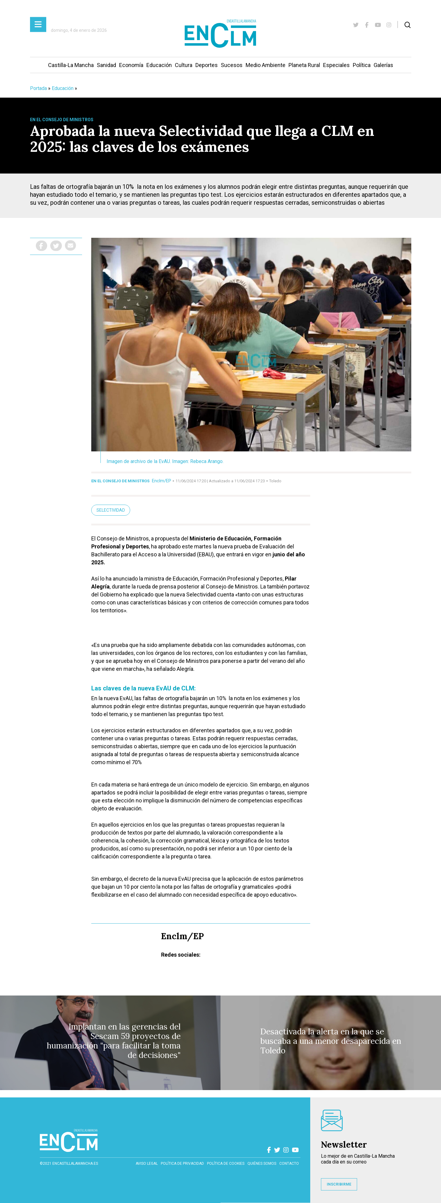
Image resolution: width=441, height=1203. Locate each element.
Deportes (206, 65)
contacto (289, 1163)
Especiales (336, 65)
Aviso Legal (147, 1163)
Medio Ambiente (265, 65)
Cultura (183, 65)
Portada (38, 88)
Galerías (383, 65)
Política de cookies (225, 1163)
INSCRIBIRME (339, 1184)
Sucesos (232, 65)
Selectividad (110, 510)
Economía (131, 65)
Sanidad (106, 65)
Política (362, 65)
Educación (159, 65)
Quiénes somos (261, 1163)
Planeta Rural (304, 65)
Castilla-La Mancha (71, 65)
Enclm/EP (161, 481)
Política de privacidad (182, 1163)
